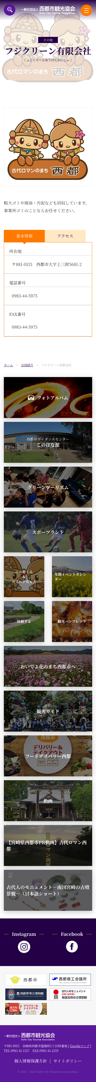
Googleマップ (79, 1046)
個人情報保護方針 (30, 1061)
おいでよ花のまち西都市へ (48, 666)
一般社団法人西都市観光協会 (48, 10)
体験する (24, 621)
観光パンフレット (72, 621)
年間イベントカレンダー (71, 577)
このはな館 (48, 442)
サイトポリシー (68, 1061)
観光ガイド (48, 711)
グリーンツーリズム (48, 487)
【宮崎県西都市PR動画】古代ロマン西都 (46, 845)
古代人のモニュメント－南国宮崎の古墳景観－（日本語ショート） (47, 890)
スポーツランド (48, 532)
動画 (48, 800)
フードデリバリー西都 (48, 756)
